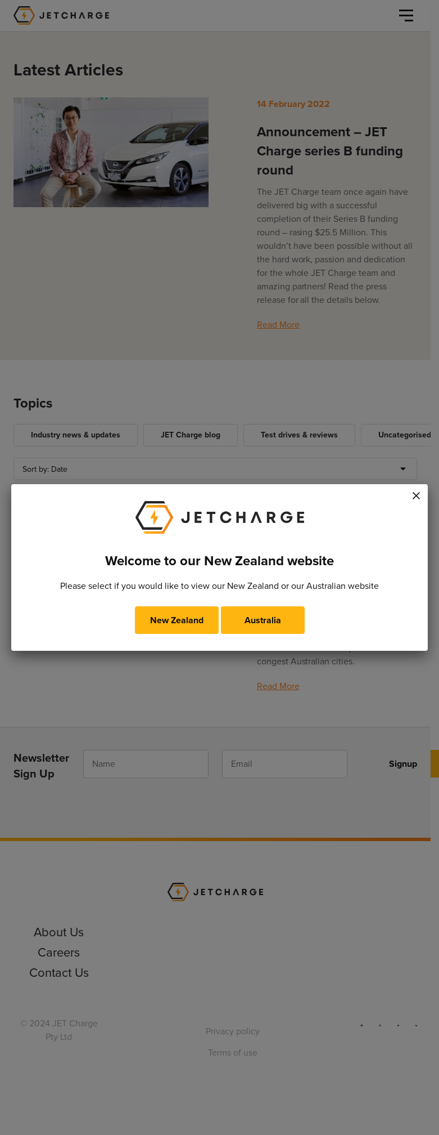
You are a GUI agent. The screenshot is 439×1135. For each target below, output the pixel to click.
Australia (263, 620)
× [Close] (416, 494)
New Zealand (176, 620)
